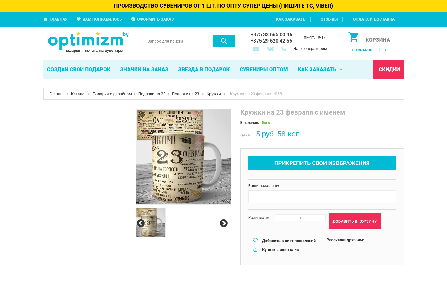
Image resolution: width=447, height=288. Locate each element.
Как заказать (291, 19)
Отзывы (329, 19)
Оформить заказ (155, 19)
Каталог (78, 93)
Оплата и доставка (374, 19)
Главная (59, 19)
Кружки (214, 93)
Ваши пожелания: (265, 185)
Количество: (260, 217)
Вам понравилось (102, 19)
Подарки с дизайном (112, 93)
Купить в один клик (280, 249)
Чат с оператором (310, 48)
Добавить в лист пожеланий (289, 240)
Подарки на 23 (152, 93)
